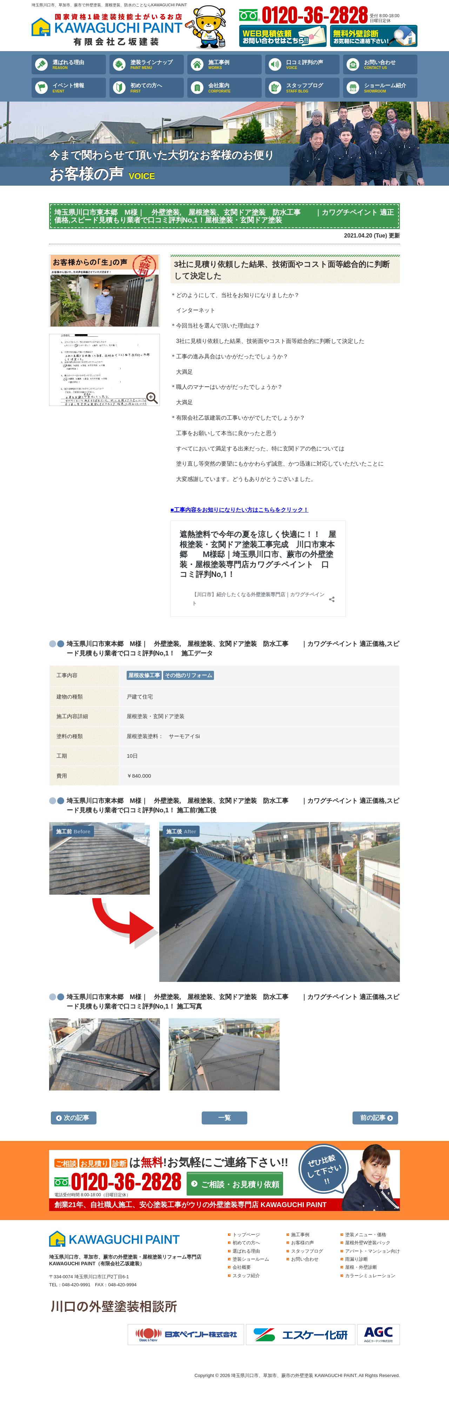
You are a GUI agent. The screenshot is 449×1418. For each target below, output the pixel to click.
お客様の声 (302, 1242)
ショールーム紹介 (390, 88)
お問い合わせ (390, 64)
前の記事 (373, 1117)
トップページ (246, 1234)
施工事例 (235, 64)
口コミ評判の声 (313, 64)
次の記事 (76, 1117)
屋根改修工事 (144, 675)
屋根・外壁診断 (361, 1267)
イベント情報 (79, 88)
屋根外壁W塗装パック (367, 1242)
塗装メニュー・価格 (365, 1234)
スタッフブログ (313, 88)
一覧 (224, 1117)
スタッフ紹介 (246, 1275)
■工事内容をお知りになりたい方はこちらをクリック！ (239, 510)
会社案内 (235, 88)
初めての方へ (157, 88)
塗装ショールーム (251, 1259)
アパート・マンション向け (372, 1251)
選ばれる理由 (79, 64)
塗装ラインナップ (157, 64)
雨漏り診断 (356, 1259)
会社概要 (242, 1267)
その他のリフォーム (188, 675)
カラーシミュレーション (370, 1275)
